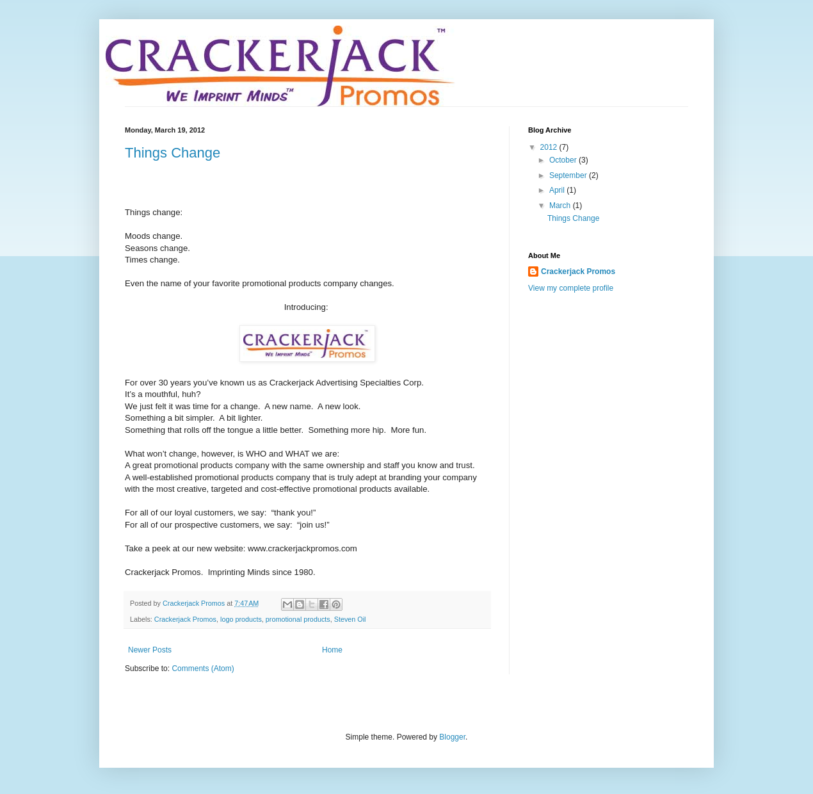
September (569, 175)
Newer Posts (150, 649)
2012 (549, 147)
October (564, 160)
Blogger (452, 737)
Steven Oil (350, 619)
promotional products (298, 619)
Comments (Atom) (203, 668)
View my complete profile (570, 288)
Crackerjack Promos (185, 619)
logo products (241, 619)
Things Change (172, 153)
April (558, 190)
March (561, 205)
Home (332, 649)
